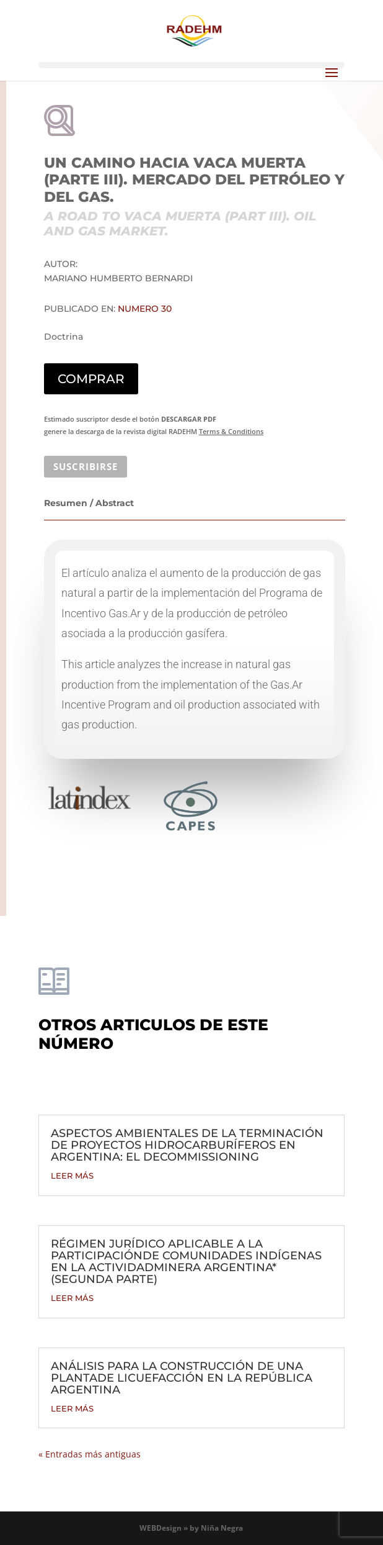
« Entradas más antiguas (89, 1454)
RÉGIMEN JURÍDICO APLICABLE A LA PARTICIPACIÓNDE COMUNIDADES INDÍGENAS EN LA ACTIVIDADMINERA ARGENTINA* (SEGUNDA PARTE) (186, 1261)
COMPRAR (91, 378)
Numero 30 (145, 308)
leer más (72, 1175)
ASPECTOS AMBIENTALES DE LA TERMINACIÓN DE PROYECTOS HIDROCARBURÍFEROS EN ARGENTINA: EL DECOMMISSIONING (187, 1145)
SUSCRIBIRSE (85, 466)
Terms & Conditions (231, 431)
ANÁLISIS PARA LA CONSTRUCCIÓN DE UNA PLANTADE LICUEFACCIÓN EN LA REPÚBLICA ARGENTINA (181, 1378)
